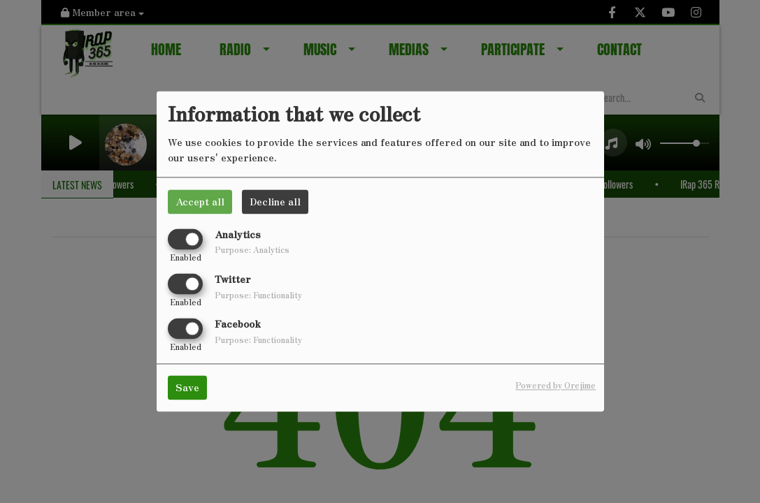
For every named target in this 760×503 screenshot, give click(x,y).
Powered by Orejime (555, 385)
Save (187, 388)
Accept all (199, 201)
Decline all (275, 201)
